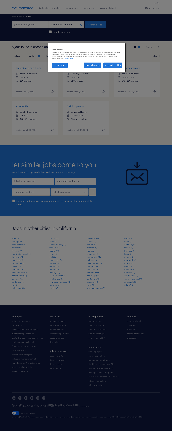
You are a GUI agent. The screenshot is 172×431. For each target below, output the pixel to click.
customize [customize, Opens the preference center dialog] (59, 65)
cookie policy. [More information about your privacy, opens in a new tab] (69, 58)
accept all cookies (113, 65)
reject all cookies (92, 65)
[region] (87, 57)
